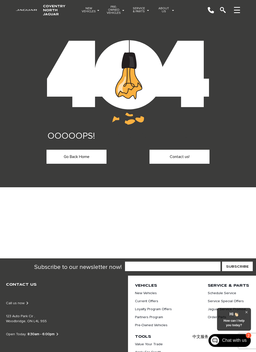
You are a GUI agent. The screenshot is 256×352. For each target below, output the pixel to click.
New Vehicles (89, 10)
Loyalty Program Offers (153, 309)
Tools (143, 336)
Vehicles (146, 285)
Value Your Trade (149, 344)
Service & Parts (139, 10)
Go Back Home (77, 157)
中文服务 (200, 337)
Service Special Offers (226, 301)
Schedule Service (222, 293)
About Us (163, 10)
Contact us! (180, 157)
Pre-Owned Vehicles (114, 10)
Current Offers (146, 301)
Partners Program (149, 317)
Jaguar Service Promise (227, 309)
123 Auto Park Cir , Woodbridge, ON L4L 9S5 (26, 318)
